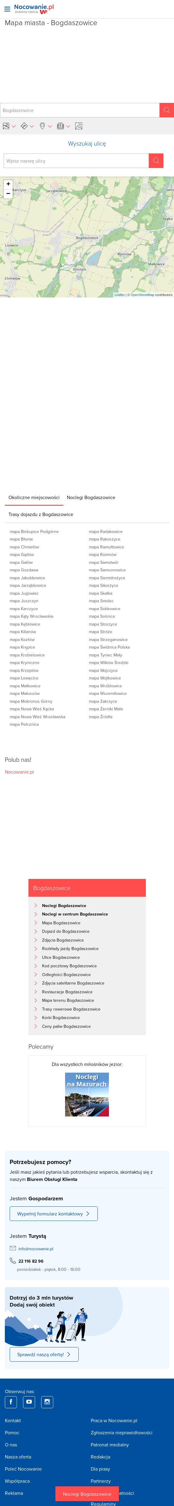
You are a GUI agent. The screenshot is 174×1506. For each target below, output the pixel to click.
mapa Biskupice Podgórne (34, 531)
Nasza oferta (18, 1456)
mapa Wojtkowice (105, 678)
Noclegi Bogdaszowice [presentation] (91, 497)
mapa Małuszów (25, 693)
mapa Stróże (100, 632)
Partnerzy (101, 1481)
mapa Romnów (103, 554)
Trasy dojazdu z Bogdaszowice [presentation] (40, 514)
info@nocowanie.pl (35, 1249)
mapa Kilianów (23, 632)
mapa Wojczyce (103, 670)
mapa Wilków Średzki (108, 662)
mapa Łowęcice (24, 678)
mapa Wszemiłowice (108, 693)
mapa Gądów (22, 554)
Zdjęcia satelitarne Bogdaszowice (73, 983)
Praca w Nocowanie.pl (114, 1420)
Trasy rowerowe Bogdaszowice (71, 1009)
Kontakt (13, 1420)
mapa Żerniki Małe (106, 709)
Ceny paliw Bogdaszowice (66, 1026)
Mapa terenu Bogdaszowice (68, 1000)
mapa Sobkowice (104, 609)
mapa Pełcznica (24, 724)
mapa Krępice (22, 647)
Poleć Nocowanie (23, 1468)
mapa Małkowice (25, 686)
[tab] (34, 497)
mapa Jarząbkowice (28, 585)
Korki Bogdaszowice (61, 1017)
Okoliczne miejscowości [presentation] (34, 497)
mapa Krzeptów (24, 670)
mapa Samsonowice (107, 570)
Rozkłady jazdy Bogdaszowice (70, 948)
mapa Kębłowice (25, 624)
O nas (11, 1444)
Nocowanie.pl (19, 771)
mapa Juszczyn (24, 601)
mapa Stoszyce (103, 624)
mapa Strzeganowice (108, 639)
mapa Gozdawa (24, 570)
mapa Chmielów (24, 547)
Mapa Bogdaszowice (61, 923)
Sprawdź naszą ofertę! (44, 1354)
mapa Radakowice (106, 531)
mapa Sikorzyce (103, 585)
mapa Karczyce (24, 609)
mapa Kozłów (22, 639)
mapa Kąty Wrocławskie (32, 616)
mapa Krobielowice (27, 655)
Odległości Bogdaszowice (66, 975)
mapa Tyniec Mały (105, 655)
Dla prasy (100, 1468)
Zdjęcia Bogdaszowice (63, 940)
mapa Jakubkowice (27, 578)
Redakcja (100, 1456)
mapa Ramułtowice (106, 547)
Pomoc (12, 1432)
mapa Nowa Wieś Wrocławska (37, 717)
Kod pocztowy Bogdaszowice (69, 966)
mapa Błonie (21, 539)
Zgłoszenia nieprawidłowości (122, 1432)
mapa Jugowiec (24, 593)
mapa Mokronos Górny (31, 701)
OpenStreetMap (142, 295)
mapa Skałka (100, 593)
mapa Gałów (21, 562)
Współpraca (17, 1481)
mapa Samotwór (104, 562)
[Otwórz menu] (7, 9)
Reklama (14, 1493)
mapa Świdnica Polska (109, 647)
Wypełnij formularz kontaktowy (53, 1213)
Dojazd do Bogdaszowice (66, 931)
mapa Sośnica (102, 616)
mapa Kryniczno (24, 662)
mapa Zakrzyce (103, 701)
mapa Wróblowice (105, 686)
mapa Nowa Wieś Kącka (32, 709)
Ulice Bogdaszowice (61, 957)
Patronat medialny (110, 1444)
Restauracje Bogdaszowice (67, 992)
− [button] (8, 194)
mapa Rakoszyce (104, 539)
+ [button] (8, 184)
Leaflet (120, 295)
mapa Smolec (101, 601)
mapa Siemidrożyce (107, 578)
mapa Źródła (100, 717)
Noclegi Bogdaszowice (87, 1494)
